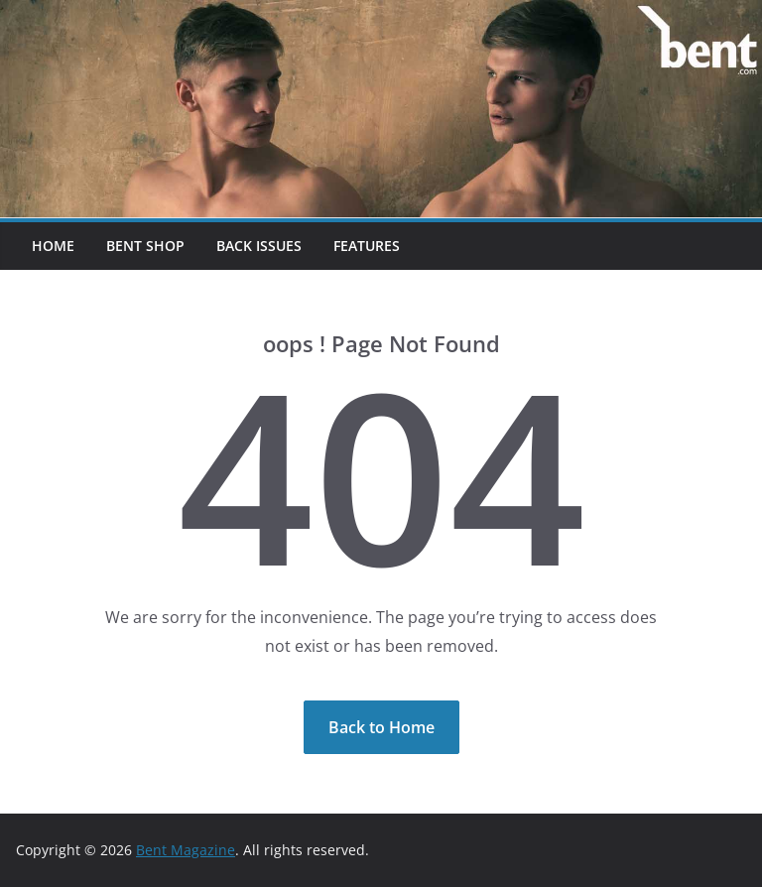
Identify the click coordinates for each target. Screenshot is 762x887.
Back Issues (259, 245)
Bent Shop (145, 245)
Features (366, 245)
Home (53, 245)
